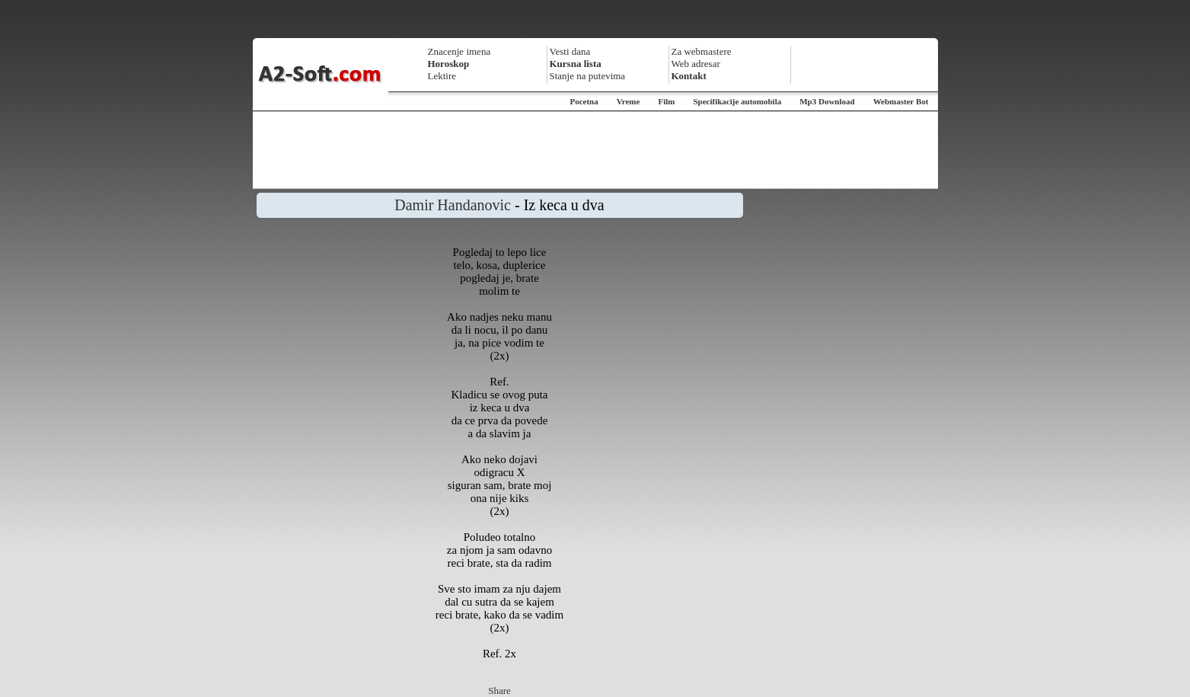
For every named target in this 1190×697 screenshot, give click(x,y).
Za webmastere (702, 51)
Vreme (628, 101)
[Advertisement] (595, 150)
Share (499, 690)
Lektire (442, 76)
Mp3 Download (826, 101)
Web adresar (696, 63)
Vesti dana (570, 51)
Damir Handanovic (452, 205)
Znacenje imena (459, 51)
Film (666, 101)
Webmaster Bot (901, 101)
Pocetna (583, 101)
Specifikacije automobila (737, 101)
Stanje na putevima (588, 76)
